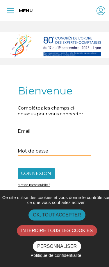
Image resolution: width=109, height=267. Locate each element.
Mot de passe (33, 151)
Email (24, 131)
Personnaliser (57, 246)
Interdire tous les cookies (57, 230)
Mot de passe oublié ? (34, 185)
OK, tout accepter (57, 214)
